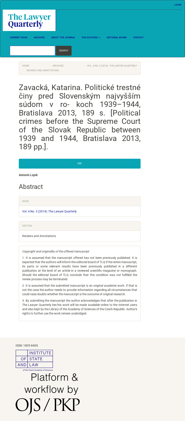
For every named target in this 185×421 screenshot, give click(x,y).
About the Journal (63, 37)
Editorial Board (117, 37)
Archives (39, 37)
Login (177, 4)
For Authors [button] (91, 37)
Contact (138, 37)
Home (25, 65)
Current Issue (18, 37)
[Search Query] (32, 51)
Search (63, 50)
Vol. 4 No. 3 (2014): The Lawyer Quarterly (112, 65)
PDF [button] (80, 163)
